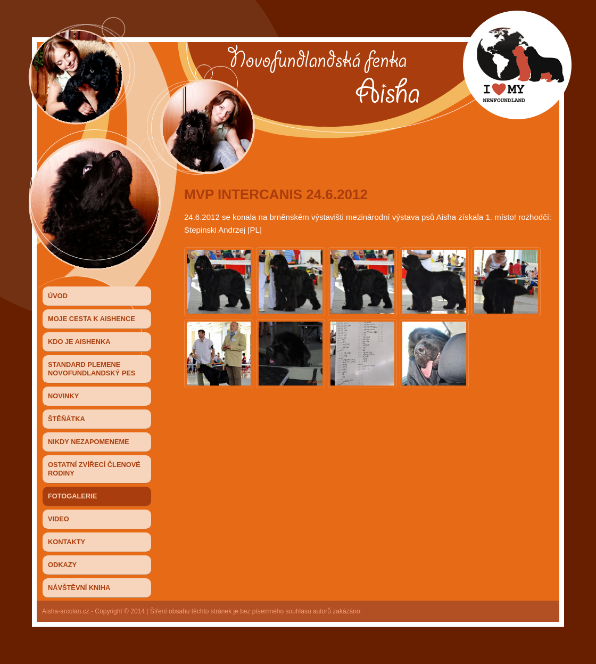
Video (58, 519)
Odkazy (62, 565)
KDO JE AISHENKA (79, 342)
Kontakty (66, 542)
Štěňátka (66, 419)
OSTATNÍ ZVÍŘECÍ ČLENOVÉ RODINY (94, 469)
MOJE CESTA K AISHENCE (91, 319)
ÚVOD (58, 296)
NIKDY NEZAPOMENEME (88, 442)
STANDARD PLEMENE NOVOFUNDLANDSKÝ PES (91, 368)
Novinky (63, 396)
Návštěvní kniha (79, 588)
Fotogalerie (72, 496)
